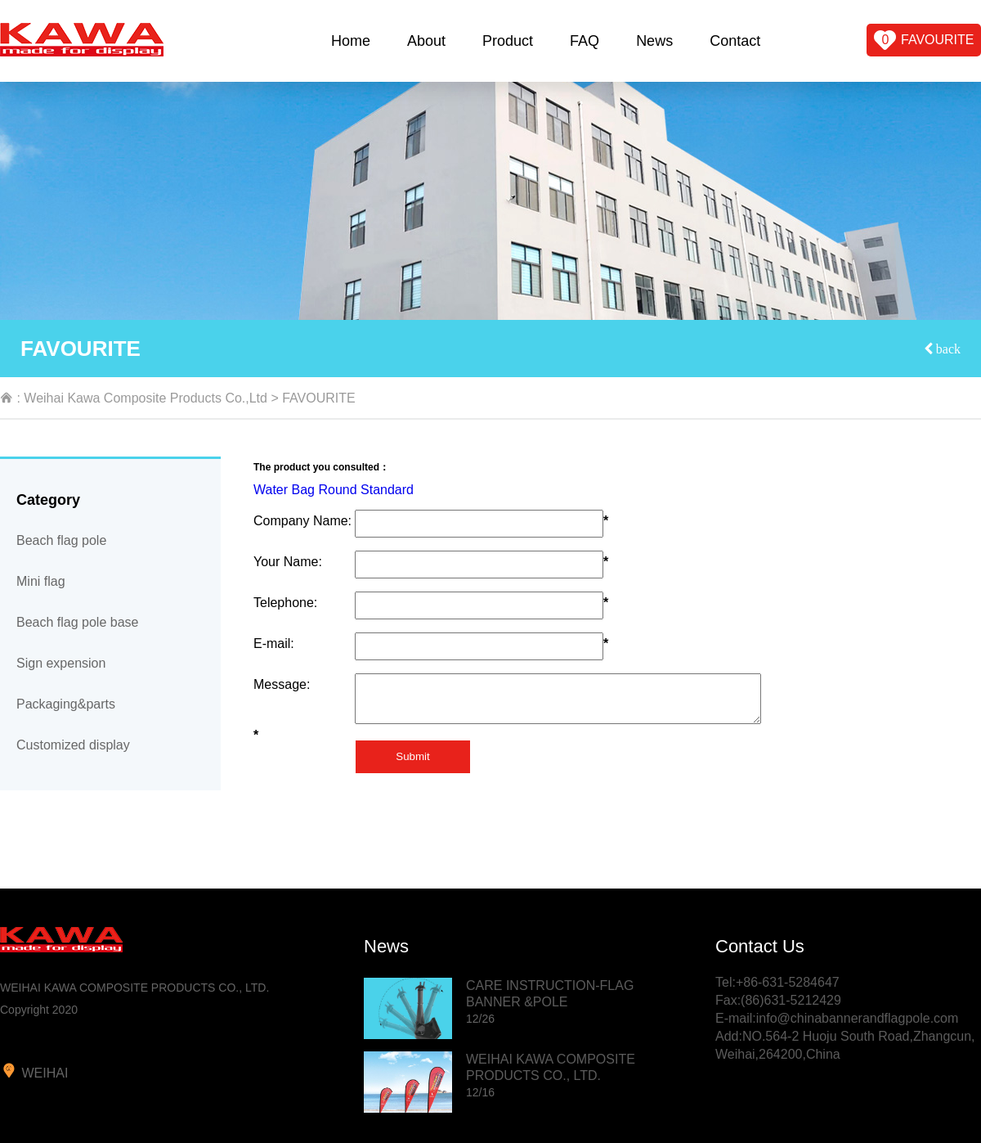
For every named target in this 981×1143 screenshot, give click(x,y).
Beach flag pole (61, 540)
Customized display (73, 745)
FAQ (584, 41)
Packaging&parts (65, 704)
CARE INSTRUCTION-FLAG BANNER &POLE (550, 1002)
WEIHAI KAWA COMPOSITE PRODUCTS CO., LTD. (550, 1075)
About (426, 41)
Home (350, 41)
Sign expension (60, 663)
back (947, 348)
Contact (735, 41)
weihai (34, 1071)
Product (507, 41)
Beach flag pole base (77, 622)
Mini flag (40, 581)
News (654, 41)
